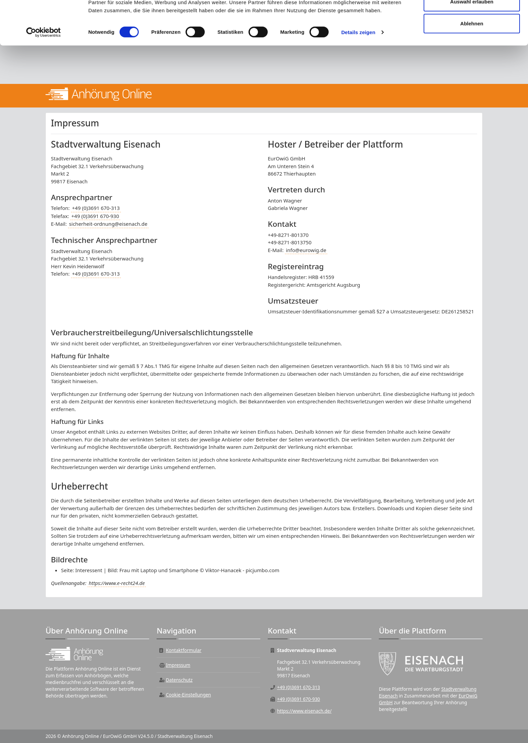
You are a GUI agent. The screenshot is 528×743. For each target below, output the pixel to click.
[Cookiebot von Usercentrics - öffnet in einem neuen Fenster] (43, 71)
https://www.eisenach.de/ (304, 711)
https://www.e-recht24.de (116, 583)
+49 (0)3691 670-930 (95, 216)
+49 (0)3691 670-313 (96, 208)
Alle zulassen (472, 18)
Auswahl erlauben (471, 40)
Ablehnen (471, 62)
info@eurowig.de (306, 250)
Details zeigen (358, 70)
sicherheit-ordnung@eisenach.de (108, 223)
